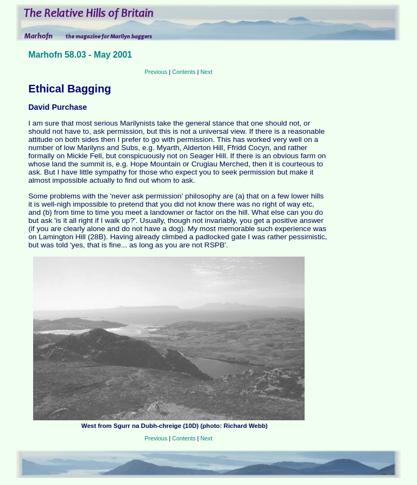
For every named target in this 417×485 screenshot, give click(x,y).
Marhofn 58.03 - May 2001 (80, 54)
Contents (183, 72)
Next (206, 72)
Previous (155, 72)
